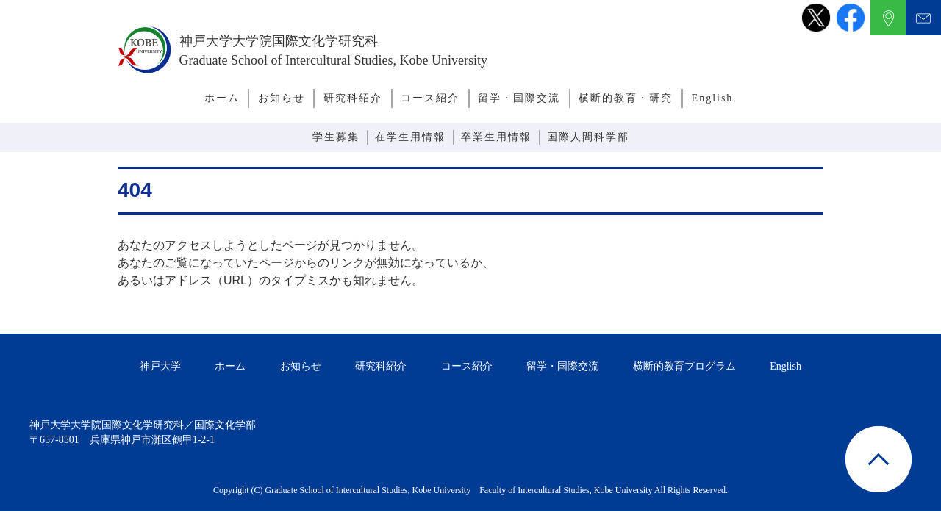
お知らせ (281, 98)
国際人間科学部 (588, 137)
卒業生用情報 (496, 137)
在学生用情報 (410, 137)
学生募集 (335, 137)
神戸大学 (160, 366)
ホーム (222, 98)
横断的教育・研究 (626, 98)
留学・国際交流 (519, 98)
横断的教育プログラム (684, 366)
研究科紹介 (352, 98)
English (713, 98)
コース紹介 (430, 98)
